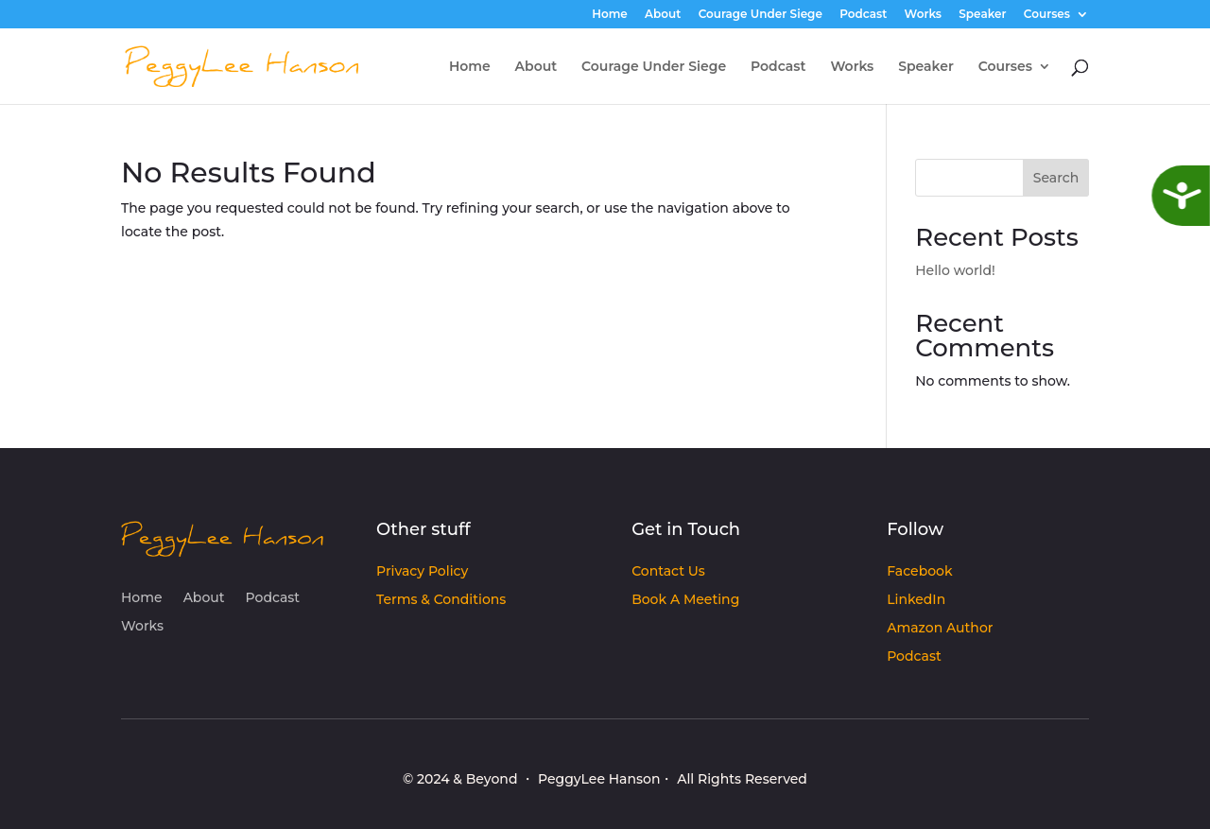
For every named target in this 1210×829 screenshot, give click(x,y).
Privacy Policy (422, 571)
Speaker (982, 15)
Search (1056, 177)
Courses (1047, 15)
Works (923, 15)
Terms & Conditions (441, 600)
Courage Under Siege (760, 15)
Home (610, 15)
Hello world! (955, 270)
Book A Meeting (685, 600)
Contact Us (668, 571)
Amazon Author (940, 628)
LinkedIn (916, 600)
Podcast (863, 15)
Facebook (919, 571)
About (663, 15)
